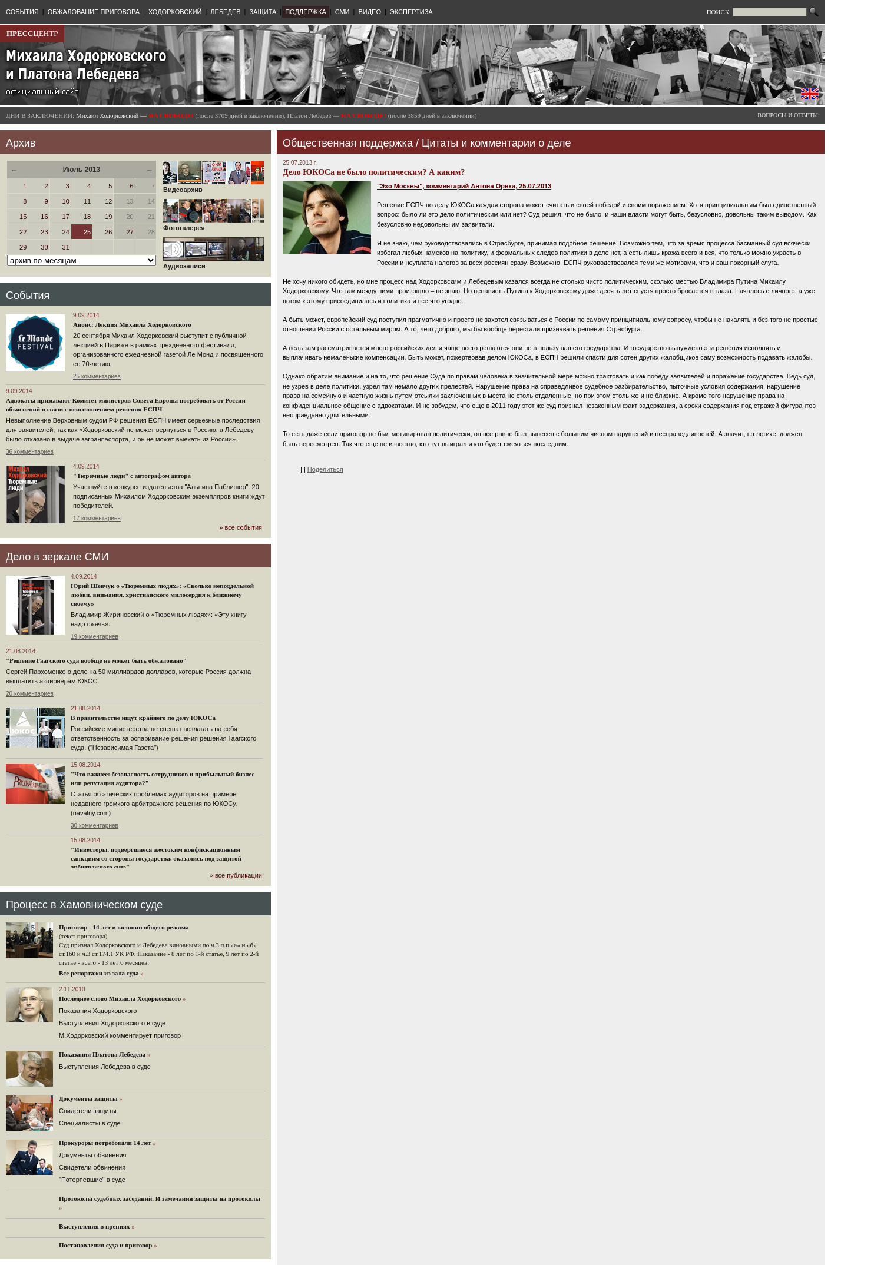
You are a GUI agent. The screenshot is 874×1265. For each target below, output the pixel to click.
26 (108, 231)
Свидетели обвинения (92, 1167)
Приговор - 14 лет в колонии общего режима (124, 927)
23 (44, 231)
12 (108, 201)
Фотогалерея (213, 224)
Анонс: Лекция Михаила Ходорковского (132, 324)
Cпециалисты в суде (90, 1123)
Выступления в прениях (94, 1226)
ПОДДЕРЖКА (305, 11)
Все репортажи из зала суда (98, 973)
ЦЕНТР (32, 33)
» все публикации (236, 875)
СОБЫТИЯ (22, 11)
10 (65, 201)
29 (23, 247)
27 (129, 231)
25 (87, 231)
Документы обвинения (93, 1154)
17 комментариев (97, 518)
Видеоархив (213, 186)
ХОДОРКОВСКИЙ (175, 11)
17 (65, 216)
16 (44, 216)
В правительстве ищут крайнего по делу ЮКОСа (143, 717)
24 (65, 231)
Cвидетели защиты (88, 1110)
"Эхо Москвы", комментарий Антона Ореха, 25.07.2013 (464, 186)
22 (23, 231)
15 (23, 216)
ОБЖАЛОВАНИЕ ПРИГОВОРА (94, 11)
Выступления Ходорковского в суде (112, 1023)
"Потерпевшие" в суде (92, 1179)
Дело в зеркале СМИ (57, 557)
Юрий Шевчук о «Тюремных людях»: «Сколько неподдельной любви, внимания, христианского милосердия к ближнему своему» (162, 594)
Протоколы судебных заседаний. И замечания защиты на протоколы (159, 1198)
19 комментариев (94, 636)
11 (87, 201)
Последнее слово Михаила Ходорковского (120, 998)
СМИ (342, 11)
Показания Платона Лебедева (102, 1054)
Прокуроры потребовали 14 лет (105, 1142)
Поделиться (325, 469)
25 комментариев (97, 376)
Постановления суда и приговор (105, 1245)
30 (44, 247)
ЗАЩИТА (262, 11)
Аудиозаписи (213, 263)
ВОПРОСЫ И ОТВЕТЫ (787, 115)
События (27, 295)
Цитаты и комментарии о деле (496, 143)
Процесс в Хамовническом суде (84, 905)
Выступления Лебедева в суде (105, 1066)
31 (65, 247)
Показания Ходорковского (98, 1010)
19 (108, 216)
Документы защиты (88, 1098)
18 (87, 216)
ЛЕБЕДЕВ (225, 11)
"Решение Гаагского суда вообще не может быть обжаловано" (96, 660)
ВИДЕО (369, 11)
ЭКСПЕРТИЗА (411, 11)
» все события (240, 527)
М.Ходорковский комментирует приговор (120, 1035)
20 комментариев (30, 693)
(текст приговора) (83, 935)
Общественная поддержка (348, 143)
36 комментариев (30, 452)
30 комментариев (94, 825)
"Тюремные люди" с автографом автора (132, 475)
